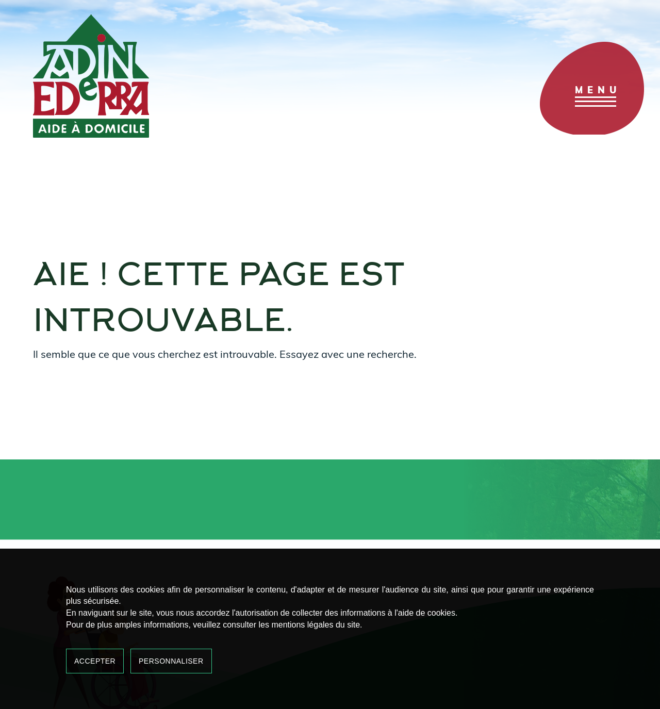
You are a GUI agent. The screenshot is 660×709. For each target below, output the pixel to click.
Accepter (95, 661)
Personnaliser (171, 661)
